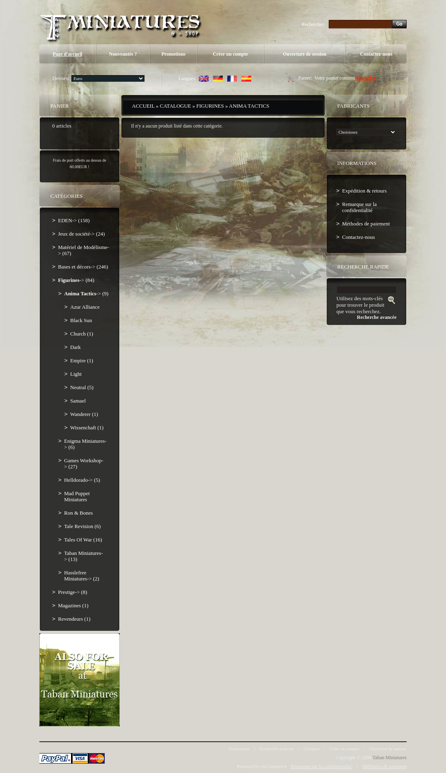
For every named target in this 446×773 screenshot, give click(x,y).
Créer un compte (230, 54)
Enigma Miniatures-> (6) (85, 444)
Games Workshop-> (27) (83, 463)
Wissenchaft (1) (86, 427)
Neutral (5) (81, 387)
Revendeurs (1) (74, 619)
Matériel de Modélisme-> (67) (83, 250)
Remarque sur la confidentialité (359, 207)
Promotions (173, 54)
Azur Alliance (85, 307)
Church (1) (81, 334)
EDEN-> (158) (74, 220)
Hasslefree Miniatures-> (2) (81, 575)
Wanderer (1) (84, 414)
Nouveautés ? (123, 54)
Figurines (210, 106)
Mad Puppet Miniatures (77, 496)
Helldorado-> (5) (82, 480)
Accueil (143, 106)
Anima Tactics (249, 106)
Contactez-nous (376, 54)
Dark (75, 347)
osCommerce (274, 766)
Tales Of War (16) (83, 540)
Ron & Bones (78, 513)
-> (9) (86, 293)
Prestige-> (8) (72, 592)
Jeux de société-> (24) (81, 234)
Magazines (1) (73, 605)
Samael (78, 401)
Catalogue (175, 106)
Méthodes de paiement (366, 224)
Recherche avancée (276, 748)
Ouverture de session (304, 54)
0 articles (365, 78)
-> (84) (76, 280)
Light (76, 374)
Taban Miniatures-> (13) (83, 556)
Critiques (312, 748)
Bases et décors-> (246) (83, 267)
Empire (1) (81, 360)
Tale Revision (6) (82, 526)
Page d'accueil (67, 54)
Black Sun (81, 320)
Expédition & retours (364, 191)
